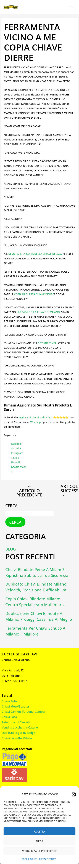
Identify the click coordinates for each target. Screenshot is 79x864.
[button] (73, 794)
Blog (10, 549)
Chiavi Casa (9, 717)
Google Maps (19, 467)
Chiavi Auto (9, 701)
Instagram (17, 453)
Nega (39, 841)
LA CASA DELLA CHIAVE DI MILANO (39, 312)
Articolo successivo (64, 490)
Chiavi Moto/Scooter (15, 706)
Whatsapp (36, 422)
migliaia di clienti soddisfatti (35, 417)
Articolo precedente (29, 490)
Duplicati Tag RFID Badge (18, 733)
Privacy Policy (47, 859)
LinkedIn (16, 462)
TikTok (15, 457)
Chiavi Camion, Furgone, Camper (24, 712)
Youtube (16, 448)
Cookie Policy (29, 859)
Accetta (39, 831)
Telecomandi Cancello (16, 722)
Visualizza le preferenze (39, 851)
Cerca (11, 505)
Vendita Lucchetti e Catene (20, 727)
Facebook (16, 443)
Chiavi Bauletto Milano (17, 738)
